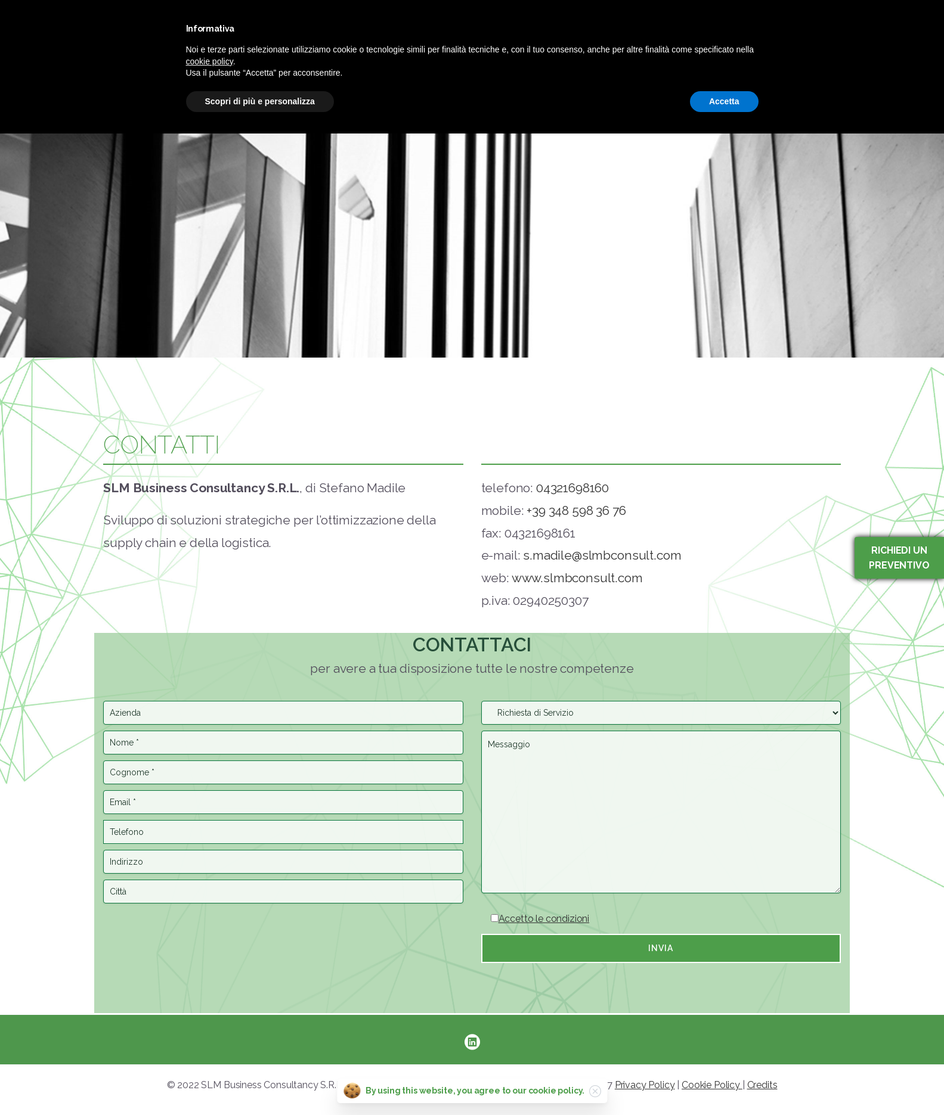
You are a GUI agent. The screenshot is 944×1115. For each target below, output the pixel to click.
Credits (762, 1085)
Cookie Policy (712, 1085)
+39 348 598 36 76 (576, 510)
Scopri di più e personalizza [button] (260, 101)
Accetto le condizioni (544, 918)
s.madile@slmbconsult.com (602, 555)
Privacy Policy (645, 1085)
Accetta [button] (724, 101)
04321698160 (572, 487)
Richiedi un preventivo (899, 558)
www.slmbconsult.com (577, 577)
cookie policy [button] (209, 61)
